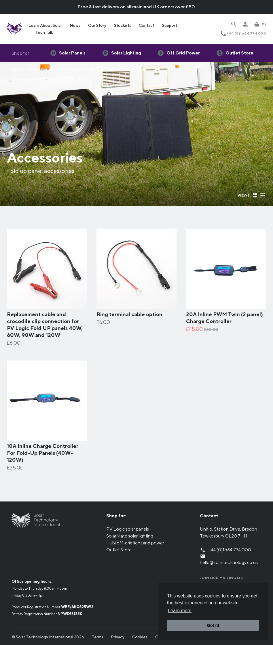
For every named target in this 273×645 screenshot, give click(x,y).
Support (169, 25)
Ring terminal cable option (129, 314)
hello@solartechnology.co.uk (229, 562)
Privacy (117, 637)
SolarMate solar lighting (129, 536)
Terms (97, 637)
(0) (263, 24)
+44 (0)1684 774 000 (246, 33)
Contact (146, 25)
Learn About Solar (45, 25)
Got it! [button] (213, 625)
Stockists (122, 25)
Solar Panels (42, 69)
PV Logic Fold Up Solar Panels (90, 69)
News (75, 25)
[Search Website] (233, 24)
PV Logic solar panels (127, 529)
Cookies (139, 637)
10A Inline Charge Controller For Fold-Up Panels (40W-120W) (42, 453)
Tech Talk (44, 32)
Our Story (97, 25)
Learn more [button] (180, 610)
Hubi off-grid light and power (135, 543)
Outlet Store (119, 549)
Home (18, 69)
